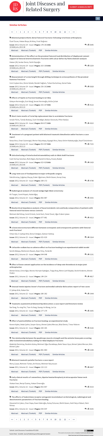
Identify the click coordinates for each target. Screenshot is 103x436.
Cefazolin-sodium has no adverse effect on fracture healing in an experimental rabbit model (49, 247)
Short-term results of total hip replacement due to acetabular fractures (41, 116)
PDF (40, 50)
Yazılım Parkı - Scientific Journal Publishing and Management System (30, 434)
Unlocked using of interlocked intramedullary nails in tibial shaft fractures (42, 155)
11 (60, 32)
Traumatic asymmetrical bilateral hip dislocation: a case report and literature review (46, 304)
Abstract (14, 50)
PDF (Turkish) (44, 71)
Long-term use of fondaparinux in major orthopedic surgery (36, 173)
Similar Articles (51, 50)
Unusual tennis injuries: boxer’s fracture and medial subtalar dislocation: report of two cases (50, 286)
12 (65, 32)
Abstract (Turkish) (28, 50)
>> (74, 32)
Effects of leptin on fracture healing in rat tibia (30, 98)
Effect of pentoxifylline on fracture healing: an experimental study (39, 321)
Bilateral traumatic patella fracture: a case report (32, 360)
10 (55, 32)
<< (12, 32)
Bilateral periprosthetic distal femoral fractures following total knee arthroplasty (46, 38)
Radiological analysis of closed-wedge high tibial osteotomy (36, 191)
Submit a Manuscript (81, 7)
